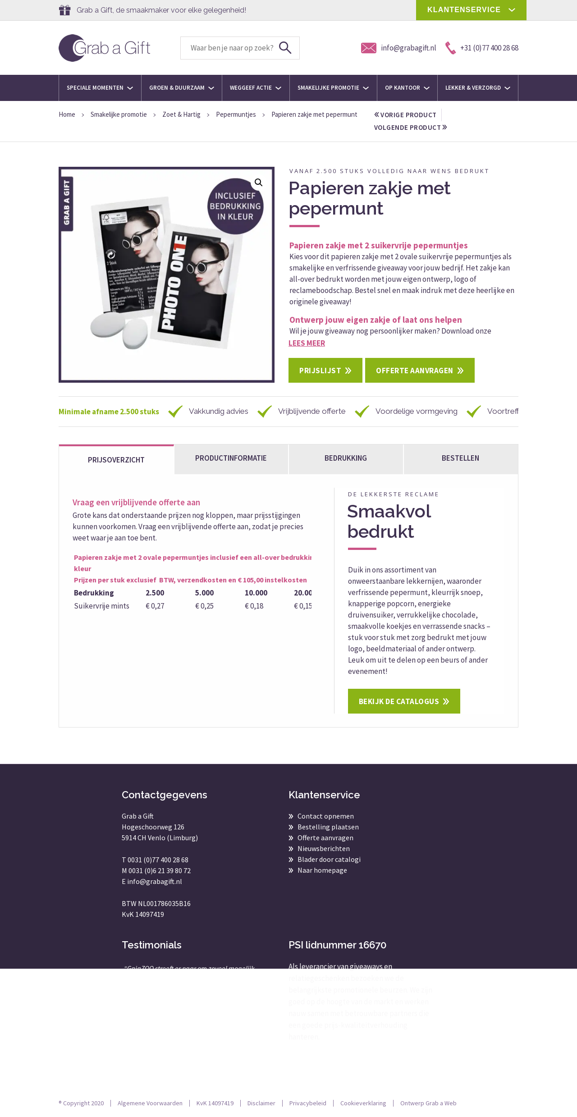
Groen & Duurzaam (181, 88)
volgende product (410, 127)
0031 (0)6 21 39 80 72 (159, 870)
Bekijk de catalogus (399, 701)
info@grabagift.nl (154, 881)
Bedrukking (346, 458)
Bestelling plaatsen (328, 826)
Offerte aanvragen (414, 370)
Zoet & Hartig (181, 114)
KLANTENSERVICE (464, 10)
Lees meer (306, 343)
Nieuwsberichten (324, 848)
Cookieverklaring (363, 1103)
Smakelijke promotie (333, 88)
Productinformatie (231, 458)
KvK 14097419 (215, 1103)
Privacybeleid (307, 1103)
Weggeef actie (255, 88)
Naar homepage (322, 869)
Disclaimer (261, 1103)
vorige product (405, 114)
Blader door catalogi (329, 859)
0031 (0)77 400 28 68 (158, 859)
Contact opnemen (326, 815)
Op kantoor (407, 88)
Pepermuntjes (236, 114)
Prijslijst (320, 370)
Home (67, 114)
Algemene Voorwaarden (150, 1103)
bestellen (460, 458)
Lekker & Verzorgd (477, 88)
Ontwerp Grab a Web (428, 1103)
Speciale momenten (100, 88)
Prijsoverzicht (116, 460)
